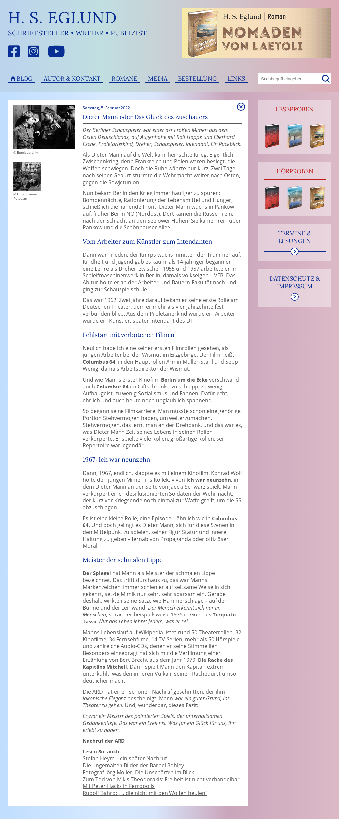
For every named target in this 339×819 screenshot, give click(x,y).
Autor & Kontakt (72, 78)
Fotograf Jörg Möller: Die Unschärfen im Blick (138, 772)
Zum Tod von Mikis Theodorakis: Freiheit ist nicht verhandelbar (161, 779)
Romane (124, 78)
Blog (25, 78)
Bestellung (197, 78)
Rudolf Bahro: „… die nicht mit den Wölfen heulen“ (145, 792)
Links (236, 78)
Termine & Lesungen (294, 237)
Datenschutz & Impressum (294, 282)
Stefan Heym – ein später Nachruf (125, 758)
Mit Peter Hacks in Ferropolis (119, 786)
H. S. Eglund (62, 17)
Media (157, 78)
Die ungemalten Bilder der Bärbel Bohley (133, 765)
